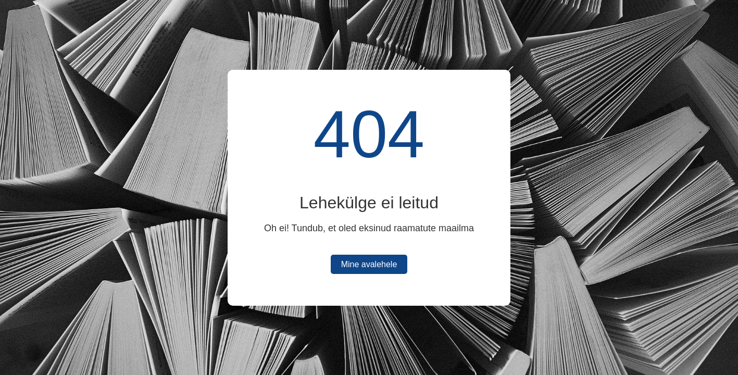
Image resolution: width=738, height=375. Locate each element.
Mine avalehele (369, 264)
